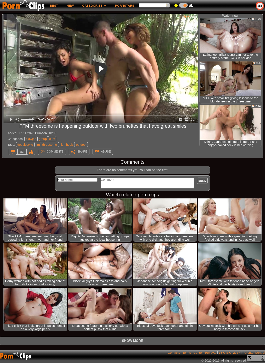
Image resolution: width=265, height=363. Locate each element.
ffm (38, 144)
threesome (49, 144)
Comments (55, 151)
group (43, 139)
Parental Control (254, 352)
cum (52, 139)
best (54, 5)
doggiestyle (25, 144)
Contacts (174, 352)
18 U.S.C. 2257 (229, 352)
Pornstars (124, 5)
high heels (66, 144)
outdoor (81, 144)
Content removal (205, 352)
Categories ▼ (94, 5)
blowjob (31, 139)
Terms (186, 352)
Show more (132, 341)
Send (202, 180)
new (70, 5)
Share (82, 151)
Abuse (106, 151)
